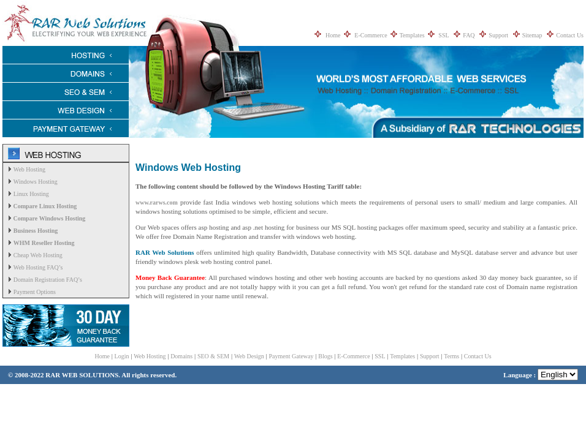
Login (122, 356)
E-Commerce (370, 35)
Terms (451, 356)
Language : (540, 375)
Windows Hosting (35, 181)
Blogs (325, 356)
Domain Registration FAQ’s (47, 279)
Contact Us (570, 35)
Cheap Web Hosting (38, 255)
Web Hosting (29, 169)
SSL (443, 35)
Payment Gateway (291, 356)
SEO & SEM (213, 356)
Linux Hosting (31, 193)
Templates (412, 35)
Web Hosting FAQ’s (38, 267)
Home (332, 35)
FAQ (468, 35)
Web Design (249, 356)
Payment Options (34, 291)
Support (498, 35)
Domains (181, 356)
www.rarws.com (156, 202)
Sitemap (532, 35)
